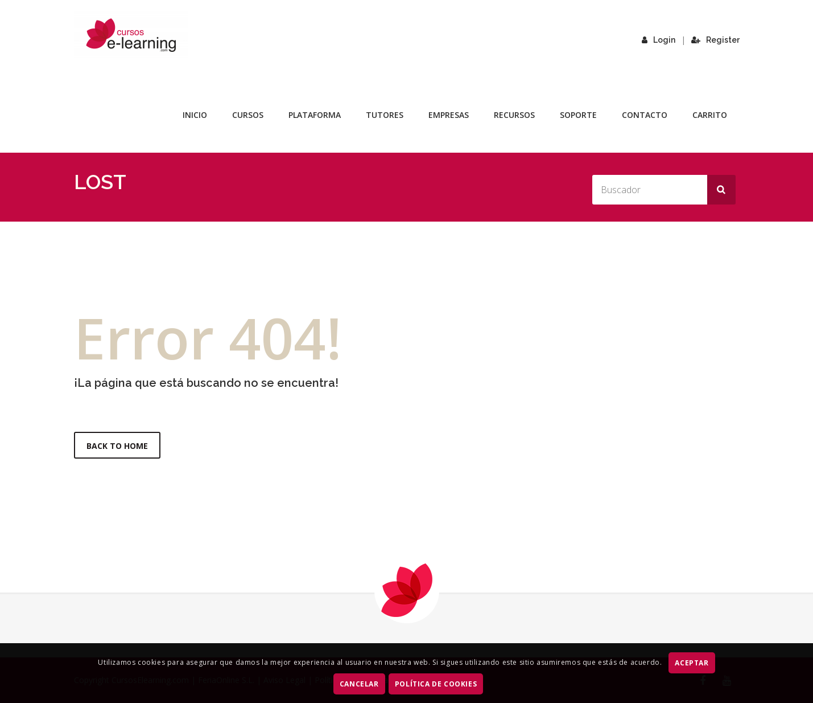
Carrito (709, 114)
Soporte (578, 114)
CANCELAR (359, 684)
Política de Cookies (436, 684)
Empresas (448, 114)
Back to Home (117, 445)
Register (715, 39)
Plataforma (314, 114)
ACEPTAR (691, 663)
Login (658, 39)
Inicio (195, 114)
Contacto (644, 114)
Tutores (384, 114)
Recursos (514, 114)
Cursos (247, 114)
